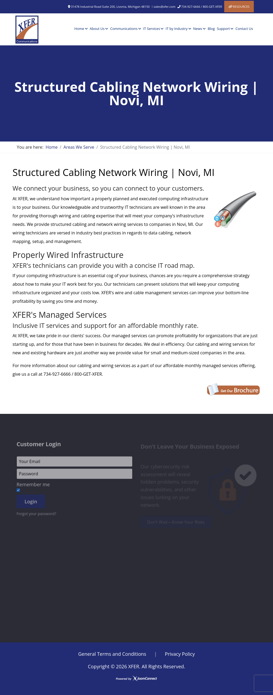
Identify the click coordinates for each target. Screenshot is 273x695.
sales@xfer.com (164, 7)
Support (223, 28)
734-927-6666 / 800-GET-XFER (201, 7)
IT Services (151, 28)
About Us (97, 28)
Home (79, 28)
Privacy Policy (180, 654)
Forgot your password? (36, 515)
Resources (241, 7)
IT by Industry (176, 28)
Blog (211, 28)
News (197, 28)
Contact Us (244, 28)
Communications (124, 28)
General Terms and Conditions (112, 654)
